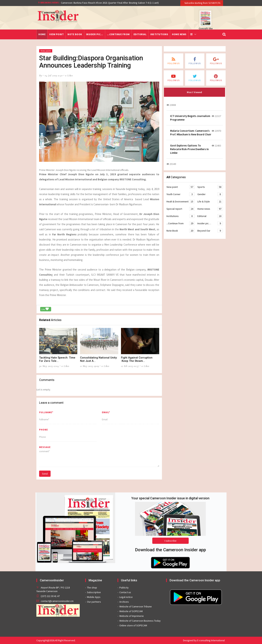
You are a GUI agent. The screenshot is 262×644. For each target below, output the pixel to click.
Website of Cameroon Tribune (135, 606)
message (45, 447)
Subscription (94, 592)
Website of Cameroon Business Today (140, 620)
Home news (179, 34)
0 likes (69, 75)
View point (56, 34)
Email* (106, 412)
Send (45, 473)
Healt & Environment (180, 201)
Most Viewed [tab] (194, 92)
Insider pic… (94, 34)
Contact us (125, 592)
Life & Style (210, 201)
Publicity (124, 587)
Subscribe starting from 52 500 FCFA (202, 3)
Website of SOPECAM (131, 611)
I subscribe (170, 540)
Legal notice (126, 597)
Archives (124, 601)
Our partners (94, 601)
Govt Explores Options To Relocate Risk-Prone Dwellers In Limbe (189, 149)
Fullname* (46, 412)
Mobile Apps (93, 597)
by (40, 75)
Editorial (140, 34)
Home (41, 34)
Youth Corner (180, 194)
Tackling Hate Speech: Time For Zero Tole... (57, 359)
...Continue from (118, 34)
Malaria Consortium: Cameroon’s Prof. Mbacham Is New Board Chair (190, 132)
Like (45, 309)
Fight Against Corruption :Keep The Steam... (136, 359)
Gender (210, 194)
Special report (180, 209)
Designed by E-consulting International (204, 640)
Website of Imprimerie (131, 616)
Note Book (75, 34)
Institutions (159, 34)
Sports (210, 187)
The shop (92, 587)
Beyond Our (210, 230)
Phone (43, 429)
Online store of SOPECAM (133, 625)
